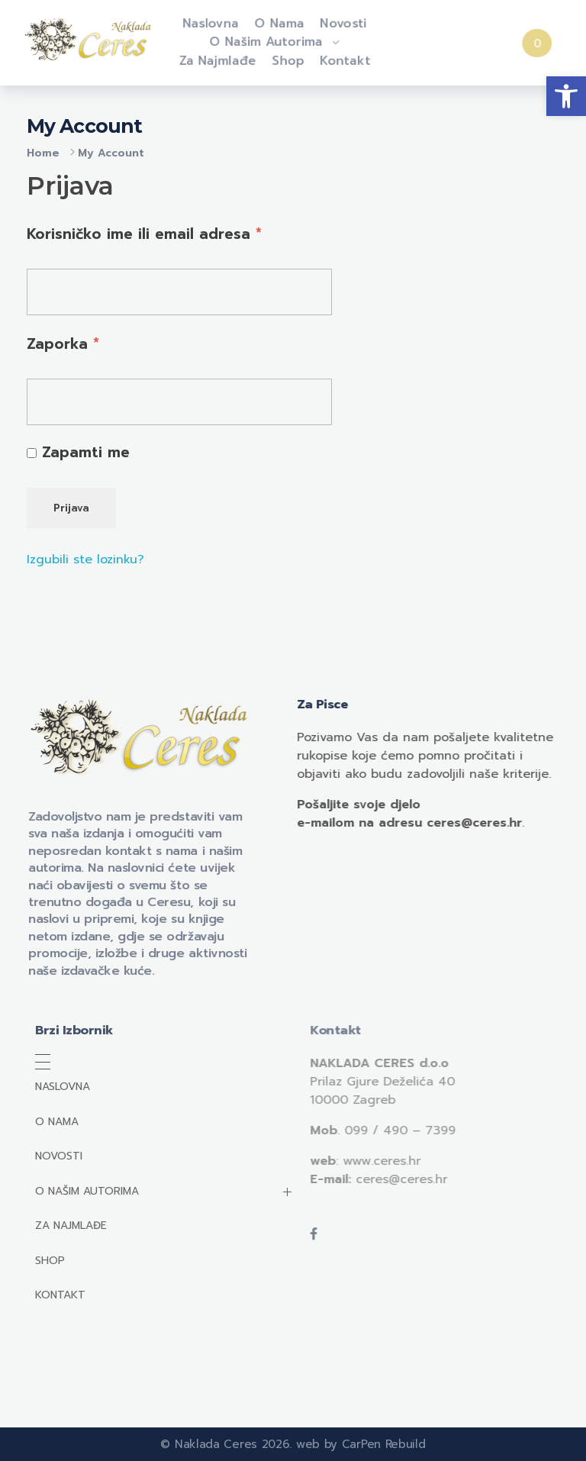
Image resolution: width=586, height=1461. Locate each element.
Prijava (71, 508)
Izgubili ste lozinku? (85, 559)
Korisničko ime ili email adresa (144, 233)
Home (43, 153)
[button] (566, 96)
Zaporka (63, 343)
